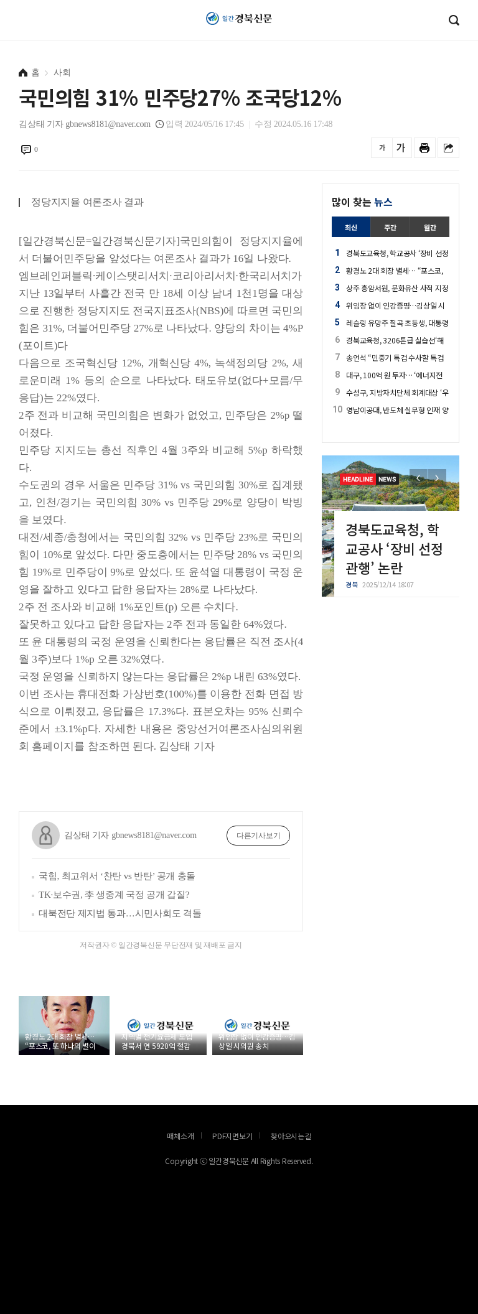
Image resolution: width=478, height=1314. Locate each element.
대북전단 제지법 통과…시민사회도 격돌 (120, 913)
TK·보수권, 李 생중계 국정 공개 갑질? (114, 895)
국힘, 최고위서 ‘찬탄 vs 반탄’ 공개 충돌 (117, 876)
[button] (437, 478)
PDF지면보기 (232, 1135)
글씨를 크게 (401, 147)
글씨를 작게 (382, 147)
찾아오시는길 (291, 1135)
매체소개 (180, 1135)
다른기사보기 (259, 835)
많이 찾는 (362, 201)
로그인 (3, 28)
